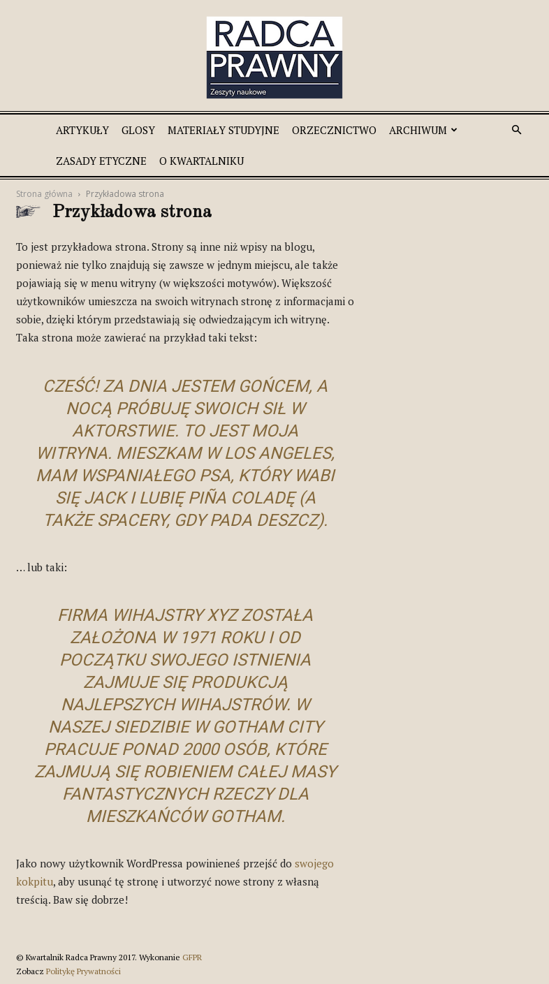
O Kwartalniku (201, 161)
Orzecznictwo (334, 130)
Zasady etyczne (101, 161)
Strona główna (44, 194)
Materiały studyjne (223, 130)
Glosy (138, 130)
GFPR (192, 957)
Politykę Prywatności (83, 971)
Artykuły (82, 130)
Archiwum (423, 130)
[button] (516, 130)
